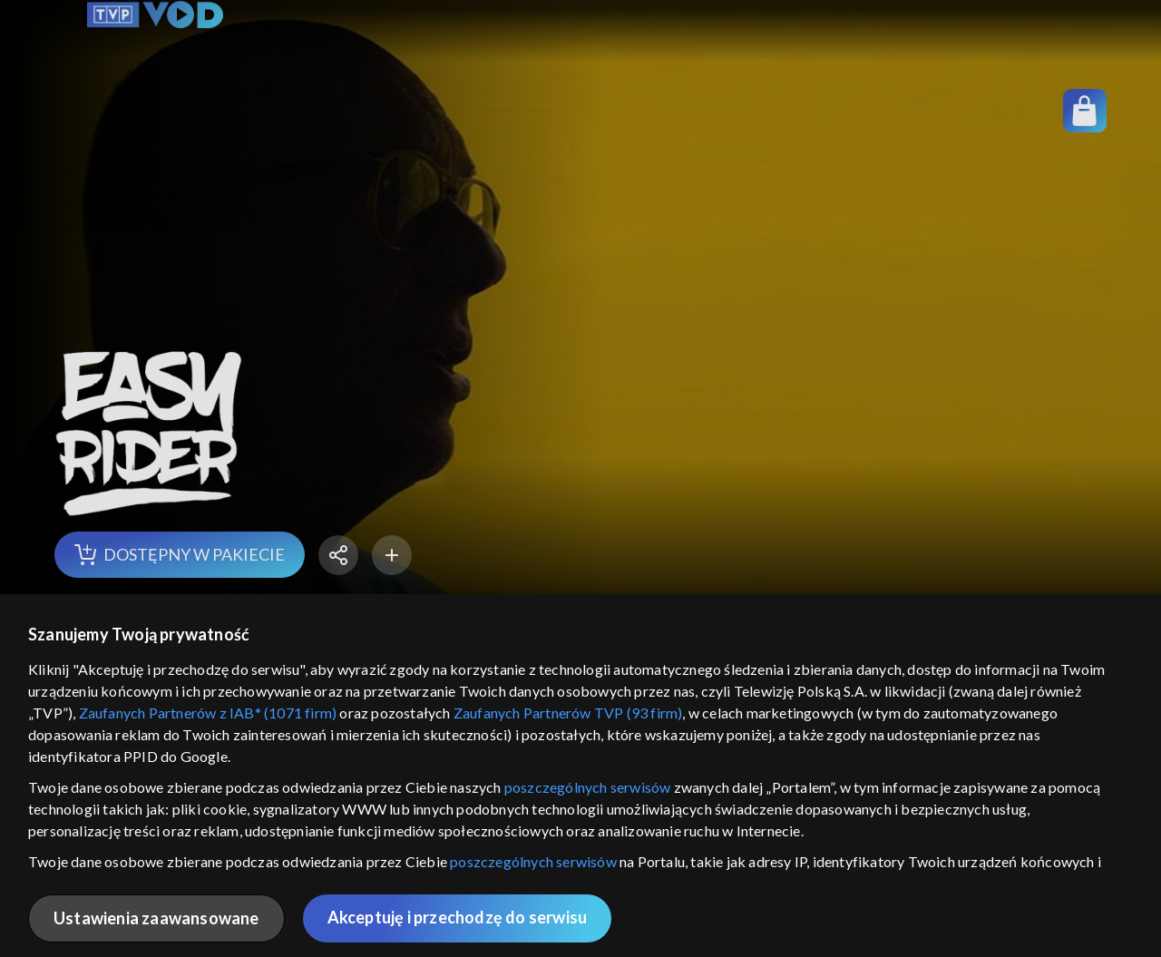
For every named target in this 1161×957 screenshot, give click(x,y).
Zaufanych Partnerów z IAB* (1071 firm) (208, 712)
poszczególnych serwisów (587, 787)
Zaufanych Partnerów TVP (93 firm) (568, 712)
